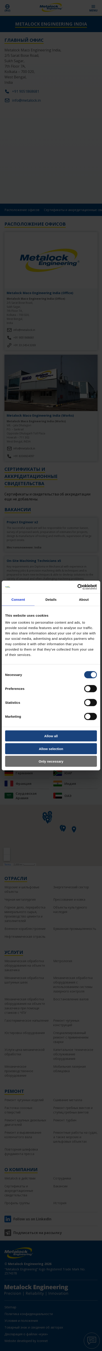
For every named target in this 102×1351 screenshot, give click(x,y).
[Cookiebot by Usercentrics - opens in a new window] (77, 587)
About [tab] (84, 599)
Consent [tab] (18, 599)
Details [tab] (51, 599)
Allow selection (51, 748)
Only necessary (51, 761)
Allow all (51, 736)
